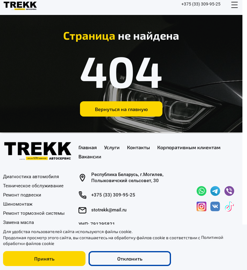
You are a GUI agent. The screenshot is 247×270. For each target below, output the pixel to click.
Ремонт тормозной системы (34, 213)
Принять (44, 258)
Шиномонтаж (17, 204)
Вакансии (89, 156)
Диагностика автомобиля (31, 176)
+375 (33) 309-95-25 (200, 4)
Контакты (138, 147)
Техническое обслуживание (33, 186)
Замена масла (18, 222)
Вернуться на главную (121, 109)
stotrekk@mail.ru (108, 210)
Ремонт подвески (22, 194)
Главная (87, 147)
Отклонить (129, 258)
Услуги (112, 147)
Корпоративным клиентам (188, 147)
